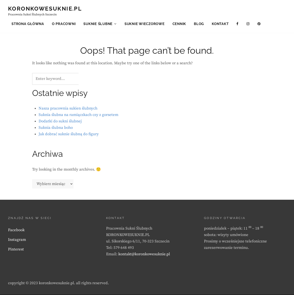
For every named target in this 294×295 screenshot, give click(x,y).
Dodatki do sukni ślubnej (60, 121)
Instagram (17, 240)
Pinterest (16, 249)
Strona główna (27, 24)
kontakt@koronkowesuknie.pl (144, 254)
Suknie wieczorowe (144, 24)
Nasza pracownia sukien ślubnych (68, 109)
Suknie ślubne (98, 24)
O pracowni (64, 24)
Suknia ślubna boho (56, 128)
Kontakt (220, 24)
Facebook (16, 230)
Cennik (179, 24)
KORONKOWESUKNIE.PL (45, 8)
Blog (199, 24)
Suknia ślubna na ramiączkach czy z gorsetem (78, 115)
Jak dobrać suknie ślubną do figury (69, 134)
